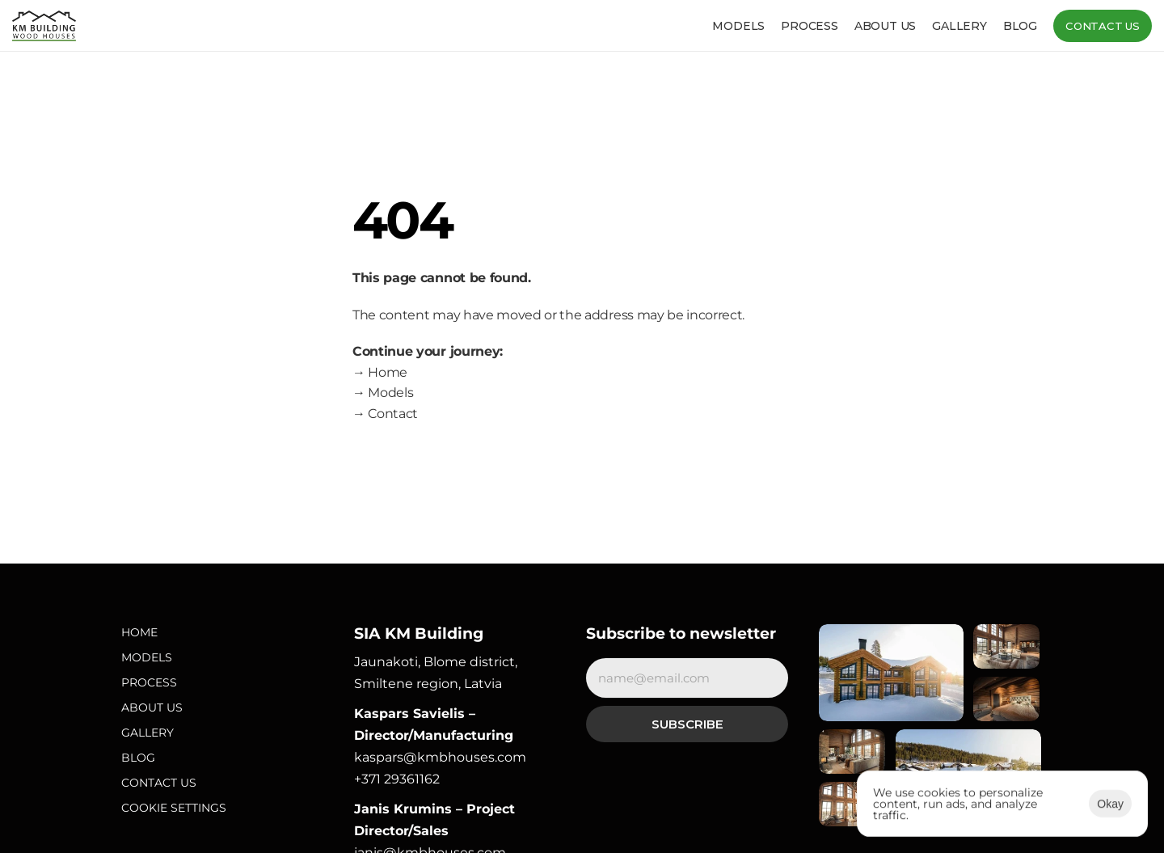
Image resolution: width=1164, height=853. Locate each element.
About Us (152, 707)
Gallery (959, 26)
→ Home (379, 372)
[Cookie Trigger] (173, 808)
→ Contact (385, 413)
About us (885, 26)
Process (809, 26)
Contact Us (158, 782)
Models (738, 26)
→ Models (382, 392)
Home (139, 632)
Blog (1020, 26)
